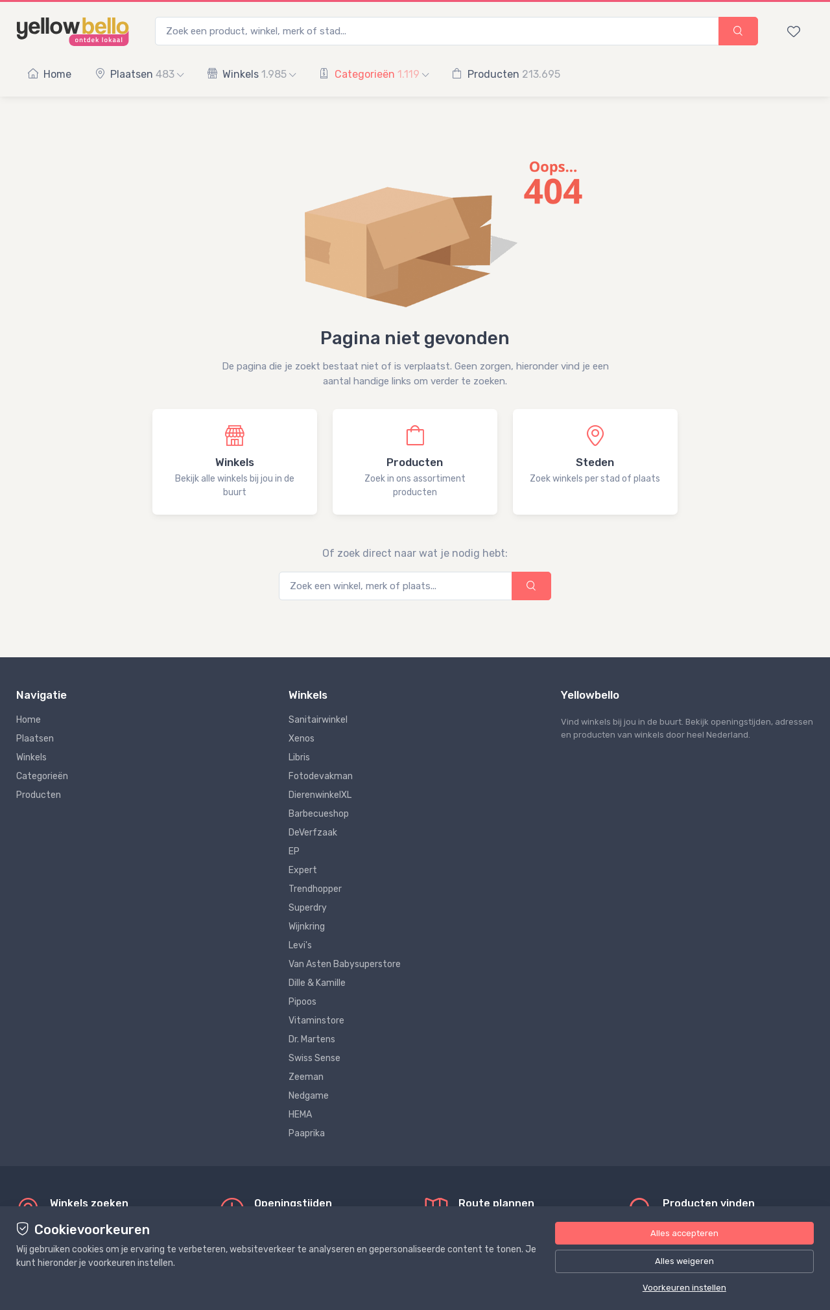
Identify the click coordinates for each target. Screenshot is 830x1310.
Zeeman (306, 1076)
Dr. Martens (312, 1039)
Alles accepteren (684, 1233)
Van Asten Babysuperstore (345, 964)
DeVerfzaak (313, 832)
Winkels (251, 74)
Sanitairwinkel (318, 719)
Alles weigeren (684, 1261)
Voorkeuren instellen (684, 1287)
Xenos (301, 738)
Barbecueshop (319, 813)
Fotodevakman (321, 776)
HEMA (300, 1114)
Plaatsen (139, 74)
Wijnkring (307, 926)
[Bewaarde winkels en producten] (794, 31)
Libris (299, 757)
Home (49, 74)
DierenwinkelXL (320, 795)
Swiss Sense (314, 1058)
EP (294, 851)
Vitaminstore (316, 1020)
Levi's (300, 945)
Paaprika (307, 1133)
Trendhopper (315, 889)
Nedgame (309, 1095)
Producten (506, 74)
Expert (303, 870)
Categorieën (374, 74)
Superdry (308, 907)
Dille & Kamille (317, 982)
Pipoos (302, 1001)
